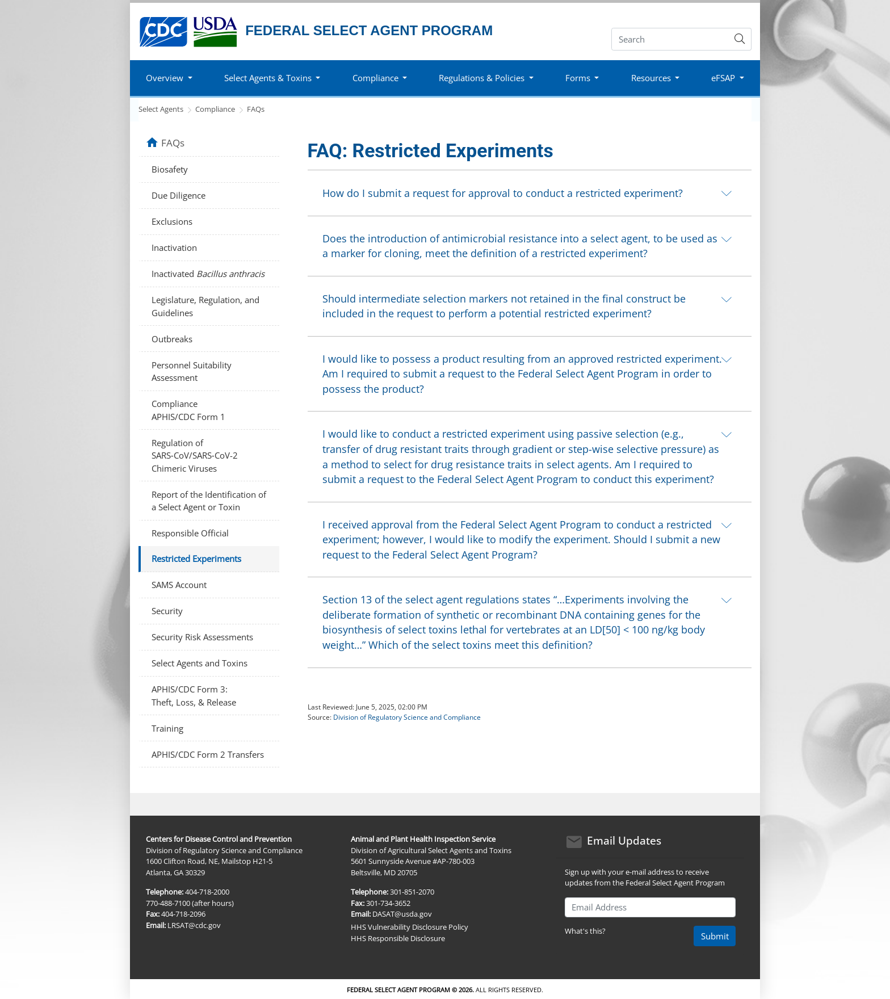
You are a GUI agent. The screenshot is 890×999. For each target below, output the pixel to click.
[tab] (530, 193)
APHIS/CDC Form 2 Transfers (208, 754)
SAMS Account (179, 584)
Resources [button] (651, 77)
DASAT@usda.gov (402, 914)
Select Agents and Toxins (199, 663)
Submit (715, 936)
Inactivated (208, 273)
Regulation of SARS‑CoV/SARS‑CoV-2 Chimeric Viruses (195, 455)
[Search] (670, 39)
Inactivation (174, 247)
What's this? (585, 931)
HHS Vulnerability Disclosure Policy (409, 927)
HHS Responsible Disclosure (398, 938)
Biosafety (170, 169)
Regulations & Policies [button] (481, 77)
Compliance (215, 109)
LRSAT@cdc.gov (194, 925)
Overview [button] (164, 77)
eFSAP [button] (723, 77)
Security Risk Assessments (202, 637)
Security (167, 610)
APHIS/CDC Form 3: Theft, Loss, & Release (194, 695)
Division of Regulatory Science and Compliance (407, 717)
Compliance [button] (375, 77)
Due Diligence (178, 195)
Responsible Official (190, 533)
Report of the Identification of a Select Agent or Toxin (209, 501)
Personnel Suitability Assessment (192, 371)
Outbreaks (172, 339)
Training (167, 728)
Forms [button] (577, 77)
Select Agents (160, 109)
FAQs (256, 109)
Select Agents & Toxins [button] (268, 77)
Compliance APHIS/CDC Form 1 (188, 410)
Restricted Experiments (196, 558)
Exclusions (172, 221)
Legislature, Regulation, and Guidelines (205, 306)
